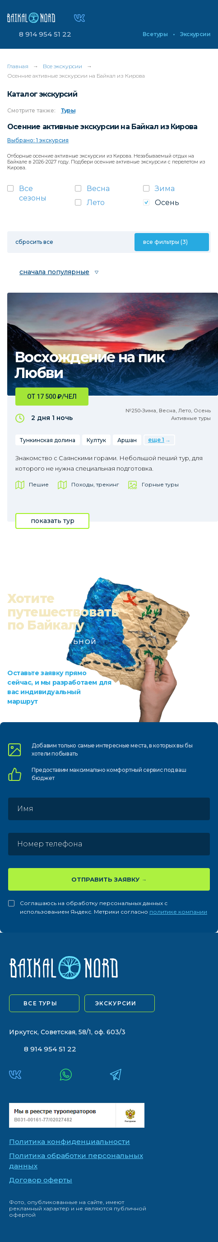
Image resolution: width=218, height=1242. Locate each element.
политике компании (178, 911)
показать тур (52, 521)
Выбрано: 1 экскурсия (38, 140)
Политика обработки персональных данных (76, 1160)
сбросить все (34, 241)
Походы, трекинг (95, 484)
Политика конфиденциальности (69, 1141)
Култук (96, 440)
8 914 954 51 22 (45, 34)
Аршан (127, 440)
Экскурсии (195, 34)
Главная (17, 66)
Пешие (39, 484)
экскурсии (116, 1003)
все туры (40, 1003)
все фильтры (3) (165, 241)
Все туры (155, 34)
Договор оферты (40, 1180)
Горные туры (160, 484)
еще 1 (156, 439)
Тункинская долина (47, 440)
